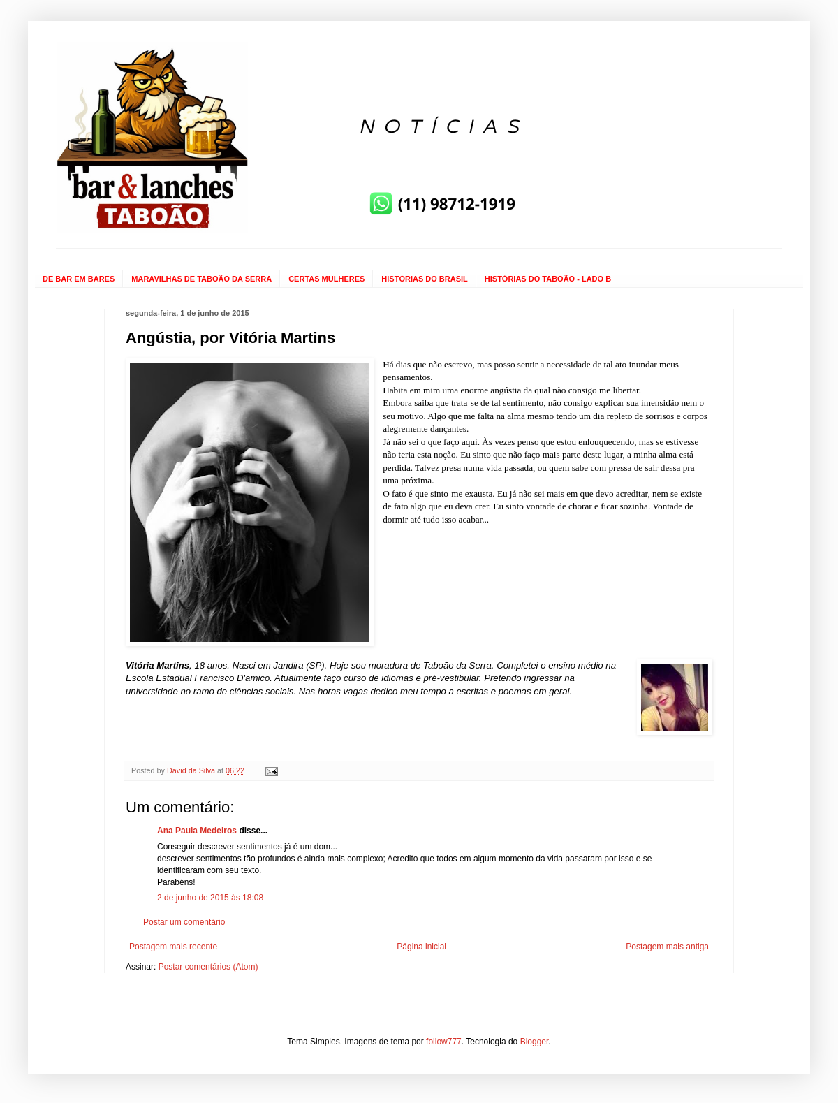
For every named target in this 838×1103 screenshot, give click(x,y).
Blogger (534, 1041)
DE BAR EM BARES (79, 279)
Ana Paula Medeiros (197, 830)
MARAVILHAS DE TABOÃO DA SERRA (201, 279)
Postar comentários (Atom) (208, 967)
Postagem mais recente (173, 946)
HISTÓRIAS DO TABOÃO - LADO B (548, 279)
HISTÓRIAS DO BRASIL (424, 279)
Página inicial (421, 946)
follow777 (444, 1041)
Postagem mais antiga (667, 946)
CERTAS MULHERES (326, 279)
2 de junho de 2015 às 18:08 (210, 898)
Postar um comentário (184, 922)
